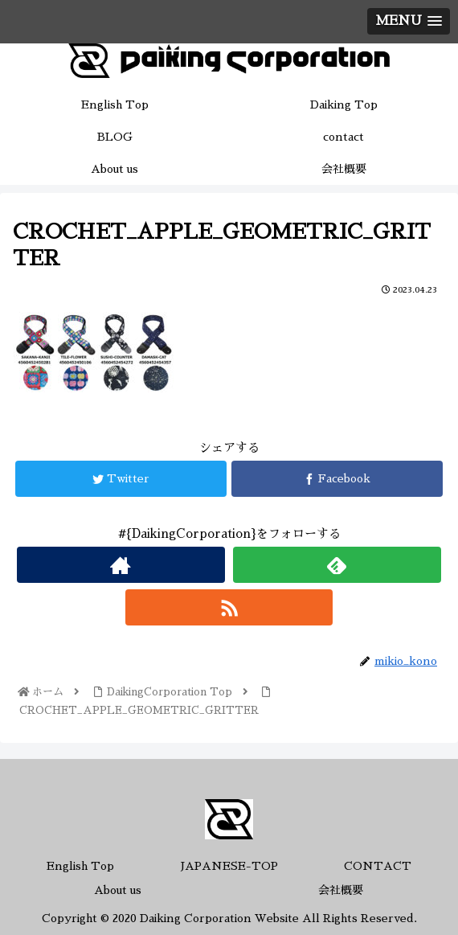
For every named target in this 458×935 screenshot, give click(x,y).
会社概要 (340, 890)
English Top (80, 865)
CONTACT (377, 865)
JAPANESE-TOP (229, 865)
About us (117, 890)
